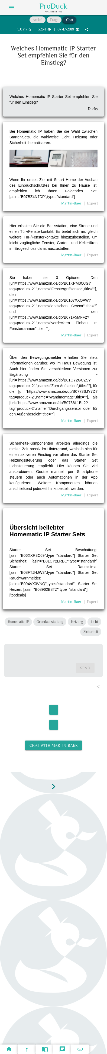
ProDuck (53, 6)
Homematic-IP (18, 622)
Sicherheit (90, 632)
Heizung (77, 622)
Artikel (37, 20)
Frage (54, 20)
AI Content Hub (53, 12)
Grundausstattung (50, 622)
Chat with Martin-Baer (54, 745)
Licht (94, 622)
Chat (69, 20)
